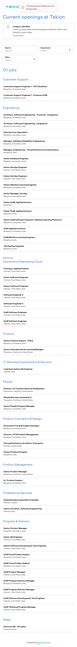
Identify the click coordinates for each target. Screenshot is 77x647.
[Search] (20, 51)
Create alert (18, 35)
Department (45, 48)
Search (8, 48)
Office (7, 57)
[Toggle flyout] (69, 49)
